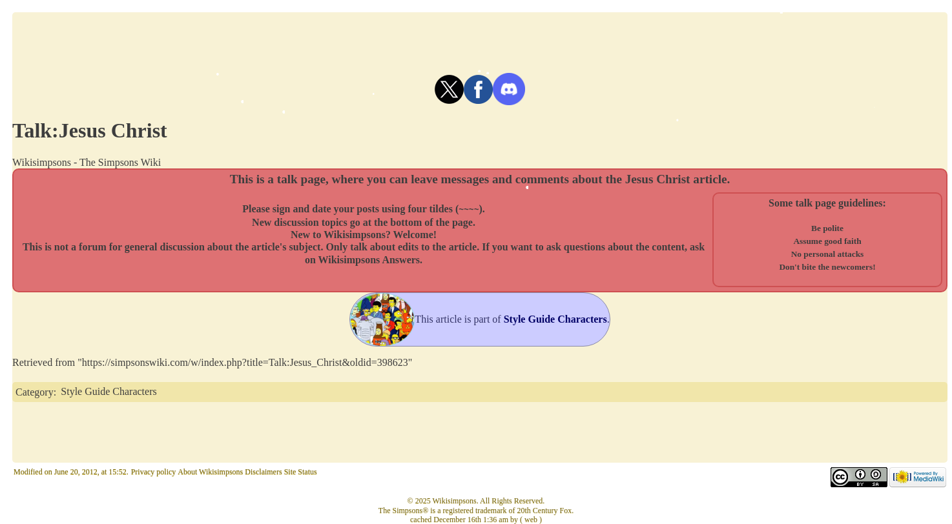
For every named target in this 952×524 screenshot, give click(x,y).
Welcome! (415, 233)
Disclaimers (263, 471)
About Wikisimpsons (210, 471)
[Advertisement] (480, 41)
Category (35, 391)
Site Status (300, 471)
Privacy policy (153, 471)
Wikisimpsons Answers (369, 259)
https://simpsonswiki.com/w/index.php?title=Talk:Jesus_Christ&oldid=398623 (245, 362)
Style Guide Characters (108, 391)
